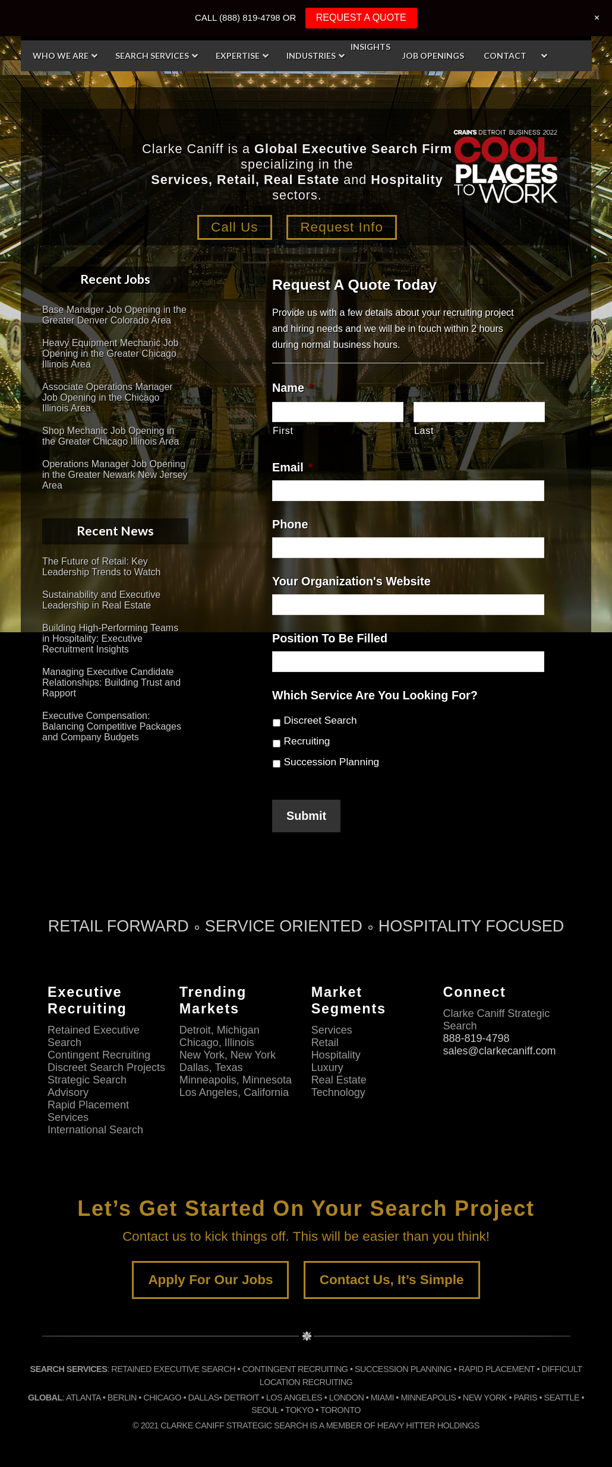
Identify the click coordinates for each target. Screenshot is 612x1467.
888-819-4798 (476, 1038)
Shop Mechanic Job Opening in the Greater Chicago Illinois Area (110, 436)
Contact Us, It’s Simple (392, 1279)
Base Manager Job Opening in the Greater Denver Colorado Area (114, 315)
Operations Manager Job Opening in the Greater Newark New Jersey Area (115, 474)
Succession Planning (332, 762)
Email (292, 467)
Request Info (341, 227)
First (283, 430)
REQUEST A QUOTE (361, 17)
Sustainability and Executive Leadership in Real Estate (101, 600)
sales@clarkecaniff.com (499, 1051)
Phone (290, 524)
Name (293, 387)
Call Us (234, 227)
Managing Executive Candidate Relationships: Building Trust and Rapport (111, 682)
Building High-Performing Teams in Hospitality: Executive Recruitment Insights (110, 638)
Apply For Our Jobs (210, 1279)
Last (424, 430)
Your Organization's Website (351, 581)
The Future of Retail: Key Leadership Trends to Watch (101, 566)
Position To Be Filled (329, 638)
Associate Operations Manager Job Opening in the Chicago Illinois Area (107, 397)
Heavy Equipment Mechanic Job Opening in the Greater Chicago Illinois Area (110, 353)
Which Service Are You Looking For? (375, 695)
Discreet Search (320, 720)
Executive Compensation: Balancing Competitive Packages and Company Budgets (111, 726)
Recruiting (307, 741)
